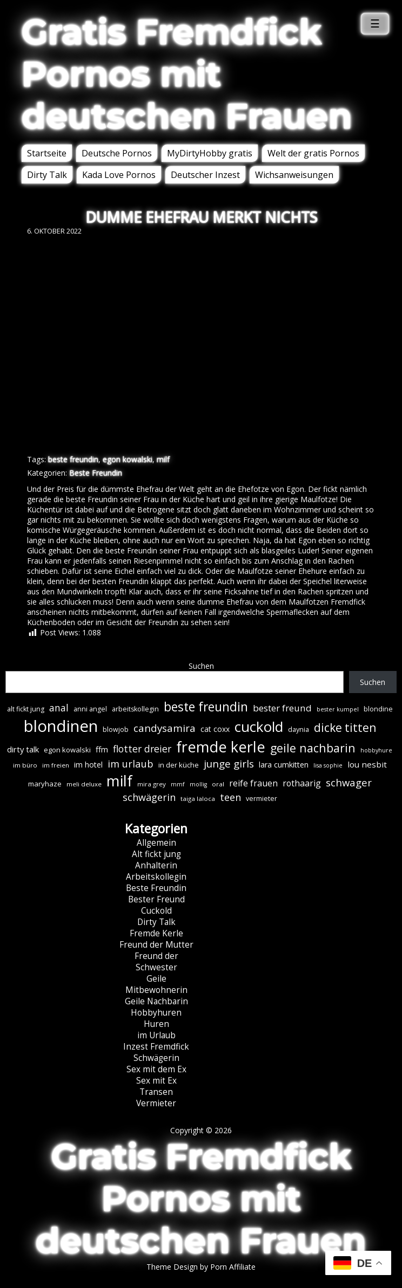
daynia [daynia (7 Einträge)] (298, 729)
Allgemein (156, 842)
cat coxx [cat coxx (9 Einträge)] (215, 729)
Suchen (201, 666)
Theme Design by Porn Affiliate (201, 1267)
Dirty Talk (47, 175)
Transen (156, 1092)
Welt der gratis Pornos (313, 153)
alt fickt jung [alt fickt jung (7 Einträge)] (25, 709)
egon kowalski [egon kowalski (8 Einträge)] (67, 750)
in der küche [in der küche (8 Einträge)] (178, 765)
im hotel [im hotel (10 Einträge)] (88, 764)
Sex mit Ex (156, 1080)
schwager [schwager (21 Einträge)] (349, 782)
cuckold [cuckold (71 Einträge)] (258, 726)
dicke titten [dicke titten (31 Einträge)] (345, 727)
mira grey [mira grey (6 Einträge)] (151, 784)
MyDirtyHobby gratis (209, 153)
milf (163, 459)
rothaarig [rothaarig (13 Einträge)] (302, 783)
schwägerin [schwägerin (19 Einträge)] (149, 797)
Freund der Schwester (156, 961)
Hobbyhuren (156, 1012)
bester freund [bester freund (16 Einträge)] (282, 708)
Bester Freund (156, 899)
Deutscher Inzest (205, 175)
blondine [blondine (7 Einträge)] (378, 709)
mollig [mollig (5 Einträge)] (198, 784)
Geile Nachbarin (156, 1001)
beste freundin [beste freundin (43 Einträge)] (206, 706)
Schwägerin (156, 1058)
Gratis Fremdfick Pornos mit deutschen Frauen (187, 74)
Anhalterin (156, 865)
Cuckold (156, 910)
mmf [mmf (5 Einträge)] (178, 784)
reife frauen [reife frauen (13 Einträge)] (253, 783)
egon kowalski (127, 459)
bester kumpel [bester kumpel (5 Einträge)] (338, 709)
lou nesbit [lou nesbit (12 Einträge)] (367, 764)
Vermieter (156, 1103)
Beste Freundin (95, 473)
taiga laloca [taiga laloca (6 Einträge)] (197, 798)
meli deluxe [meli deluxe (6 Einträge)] (84, 784)
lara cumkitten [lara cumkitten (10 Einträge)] (284, 764)
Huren (156, 1024)
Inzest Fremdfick (156, 1046)
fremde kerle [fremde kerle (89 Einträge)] (220, 747)
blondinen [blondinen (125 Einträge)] (61, 726)
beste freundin (73, 459)
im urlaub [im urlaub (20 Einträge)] (130, 763)
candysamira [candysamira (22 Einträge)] (164, 728)
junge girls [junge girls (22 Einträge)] (229, 764)
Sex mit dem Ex (156, 1069)
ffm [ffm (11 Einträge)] (102, 749)
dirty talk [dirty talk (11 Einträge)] (23, 749)
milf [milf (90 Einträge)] (119, 781)
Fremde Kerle (156, 933)
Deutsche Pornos (117, 153)
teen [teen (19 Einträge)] (230, 797)
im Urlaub (156, 1035)
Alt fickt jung (156, 854)
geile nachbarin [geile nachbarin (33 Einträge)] (313, 748)
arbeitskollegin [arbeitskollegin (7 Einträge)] (135, 709)
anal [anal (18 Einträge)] (59, 707)
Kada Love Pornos (119, 175)
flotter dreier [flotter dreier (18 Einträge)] (142, 748)
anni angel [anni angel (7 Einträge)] (90, 709)
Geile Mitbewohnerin (156, 984)
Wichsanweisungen (294, 175)
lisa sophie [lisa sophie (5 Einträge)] (328, 765)
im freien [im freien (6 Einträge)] (55, 765)
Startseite (46, 153)
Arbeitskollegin (156, 876)
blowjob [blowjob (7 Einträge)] (116, 729)
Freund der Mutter (156, 944)
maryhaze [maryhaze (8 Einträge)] (45, 784)
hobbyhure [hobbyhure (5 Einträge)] (376, 750)
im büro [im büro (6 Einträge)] (25, 765)
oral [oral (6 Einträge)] (218, 784)
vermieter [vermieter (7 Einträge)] (261, 798)
